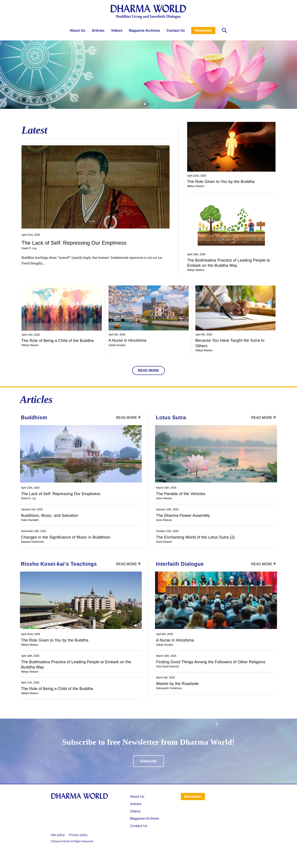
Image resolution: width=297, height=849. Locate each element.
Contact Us (176, 30)
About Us (77, 30)
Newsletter (203, 30)
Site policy (58, 835)
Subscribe (148, 761)
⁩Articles (135, 804)
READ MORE (148, 370)
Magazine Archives (144, 30)
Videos (116, 30)
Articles (98, 30)
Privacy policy (78, 835)
